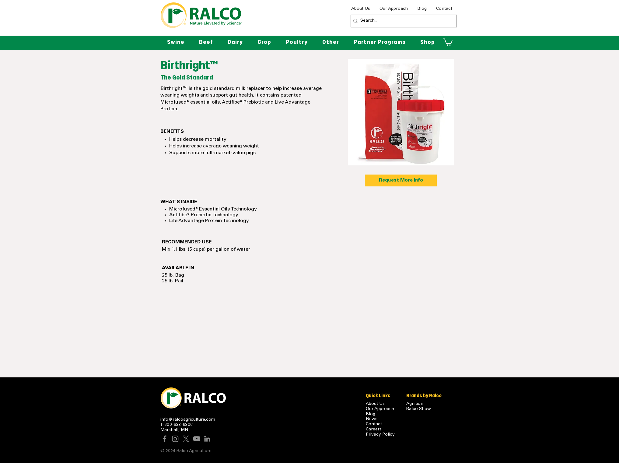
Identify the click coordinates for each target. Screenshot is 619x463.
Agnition (414, 404)
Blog (370, 414)
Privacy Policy (380, 435)
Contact (374, 424)
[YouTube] (196, 438)
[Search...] (402, 21)
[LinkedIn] (207, 438)
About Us (375, 404)
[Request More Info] (401, 180)
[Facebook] (164, 438)
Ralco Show (418, 409)
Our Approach (380, 409)
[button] (330, 42)
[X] (186, 438)
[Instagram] (175, 438)
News (371, 419)
